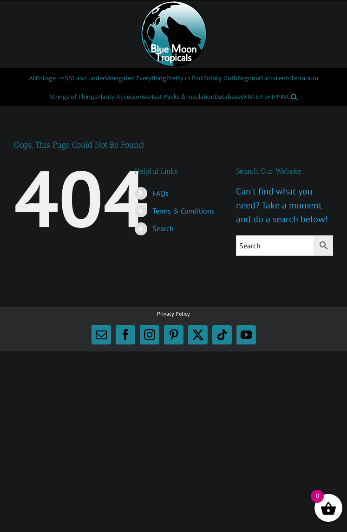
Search (163, 228)
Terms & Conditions (183, 210)
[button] (294, 96)
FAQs (160, 193)
